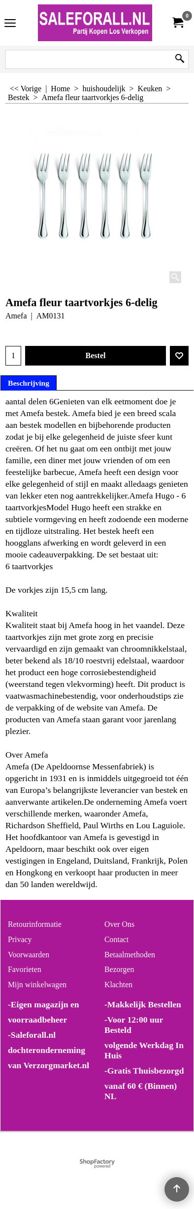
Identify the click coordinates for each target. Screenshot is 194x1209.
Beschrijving (28, 383)
